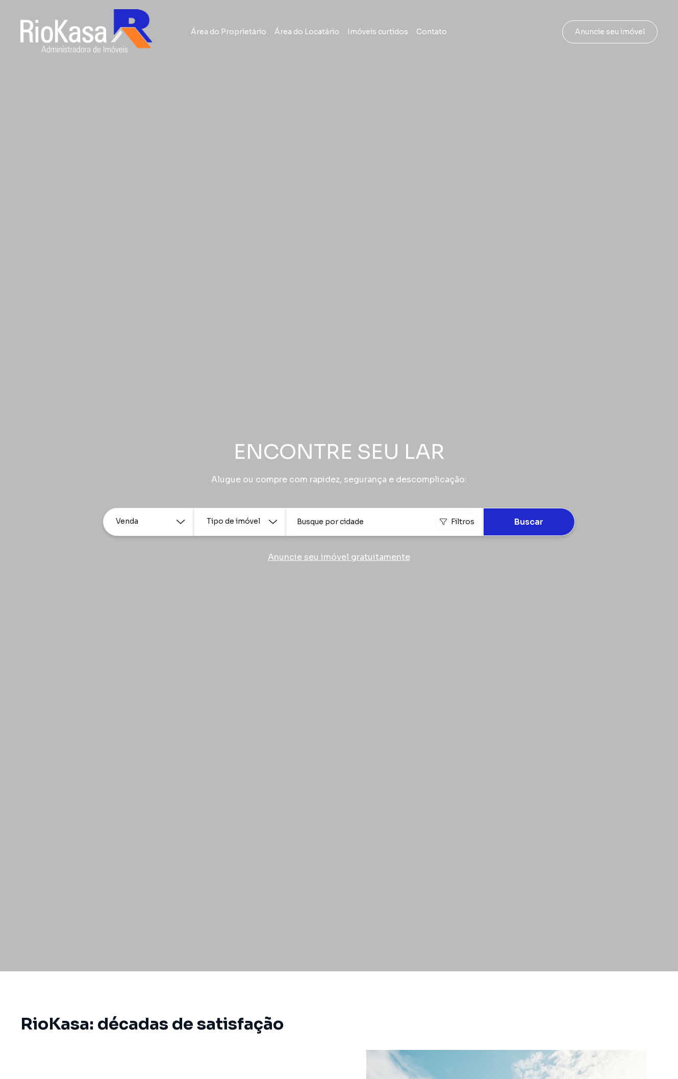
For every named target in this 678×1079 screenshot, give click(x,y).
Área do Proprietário (228, 31)
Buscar (528, 522)
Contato (431, 31)
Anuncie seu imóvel (610, 31)
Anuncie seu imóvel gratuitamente (339, 557)
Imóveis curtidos (377, 31)
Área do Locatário (306, 31)
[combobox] (384, 522)
